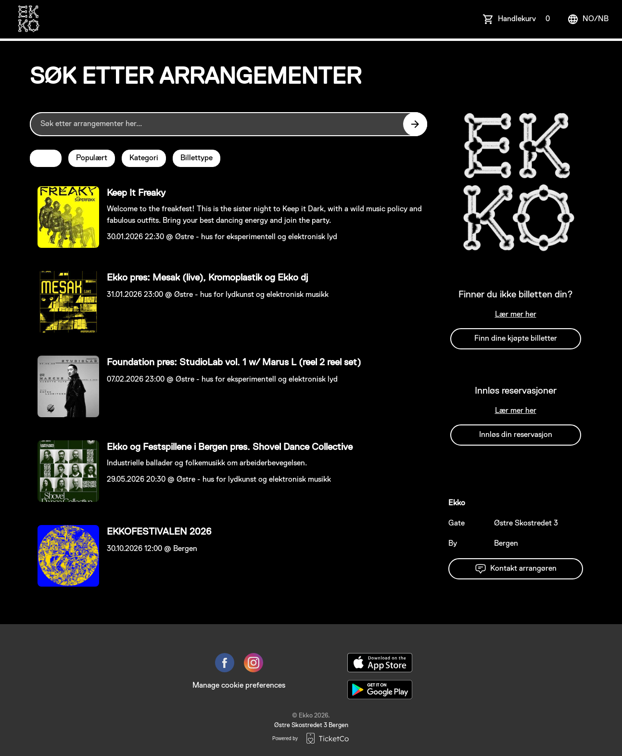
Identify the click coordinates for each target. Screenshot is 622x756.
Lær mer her (515, 315)
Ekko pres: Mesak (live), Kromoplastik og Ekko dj (207, 277)
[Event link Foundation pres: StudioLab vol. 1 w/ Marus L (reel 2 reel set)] (64, 386)
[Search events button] (415, 124)
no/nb (588, 19)
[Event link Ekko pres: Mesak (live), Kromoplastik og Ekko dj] (64, 301)
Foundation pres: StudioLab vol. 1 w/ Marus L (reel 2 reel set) (234, 362)
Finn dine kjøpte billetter (515, 339)
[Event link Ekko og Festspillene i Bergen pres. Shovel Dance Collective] (64, 471)
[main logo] (28, 19)
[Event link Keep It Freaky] (64, 217)
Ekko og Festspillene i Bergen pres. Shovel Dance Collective (230, 447)
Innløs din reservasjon (515, 435)
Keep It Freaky (136, 193)
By (452, 544)
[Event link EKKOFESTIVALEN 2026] (64, 555)
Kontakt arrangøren (516, 569)
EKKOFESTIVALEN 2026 (159, 532)
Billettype (196, 158)
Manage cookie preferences (238, 686)
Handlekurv (526, 19)
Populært (91, 158)
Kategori (143, 158)
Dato (46, 158)
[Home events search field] (228, 124)
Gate (456, 523)
